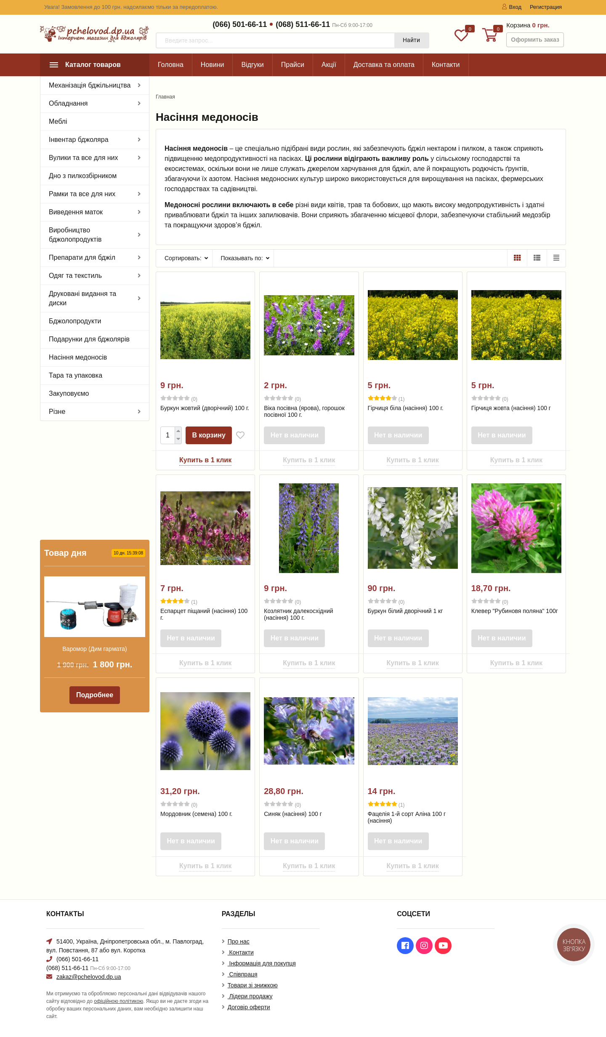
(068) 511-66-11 (303, 24)
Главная (165, 97)
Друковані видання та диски (82, 298)
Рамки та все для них (82, 193)
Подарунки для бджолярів (89, 339)
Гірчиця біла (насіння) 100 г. (406, 408)
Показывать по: (242, 258)
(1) (386, 398)
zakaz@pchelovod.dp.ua (88, 976)
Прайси (292, 64)
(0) (178, 398)
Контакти (446, 64)
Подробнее (94, 583)
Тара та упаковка (75, 375)
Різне (57, 411)
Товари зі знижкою (253, 985)
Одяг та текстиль (75, 275)
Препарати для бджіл (82, 257)
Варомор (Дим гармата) (94, 537)
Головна (170, 64)
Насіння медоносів (78, 357)
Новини (212, 64)
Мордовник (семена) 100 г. (196, 813)
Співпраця (243, 974)
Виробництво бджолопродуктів (75, 235)
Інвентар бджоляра (79, 139)
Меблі (58, 121)
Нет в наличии (295, 435)
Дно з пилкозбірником (83, 175)
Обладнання (68, 103)
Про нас (239, 941)
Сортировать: (183, 258)
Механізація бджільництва (89, 85)
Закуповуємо (69, 393)
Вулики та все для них (83, 157)
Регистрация (546, 7)
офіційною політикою (118, 1001)
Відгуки (252, 64)
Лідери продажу (250, 996)
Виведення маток (76, 212)
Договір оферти (249, 1007)
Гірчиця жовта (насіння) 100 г (511, 408)
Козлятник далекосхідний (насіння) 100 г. (298, 614)
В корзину (209, 435)
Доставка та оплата (384, 64)
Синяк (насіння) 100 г (293, 813)
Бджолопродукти (75, 321)
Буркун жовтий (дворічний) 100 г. (204, 408)
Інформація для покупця (262, 963)
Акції (329, 64)
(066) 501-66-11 (240, 24)
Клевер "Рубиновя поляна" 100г (514, 611)
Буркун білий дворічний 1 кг (405, 611)
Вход (511, 7)
